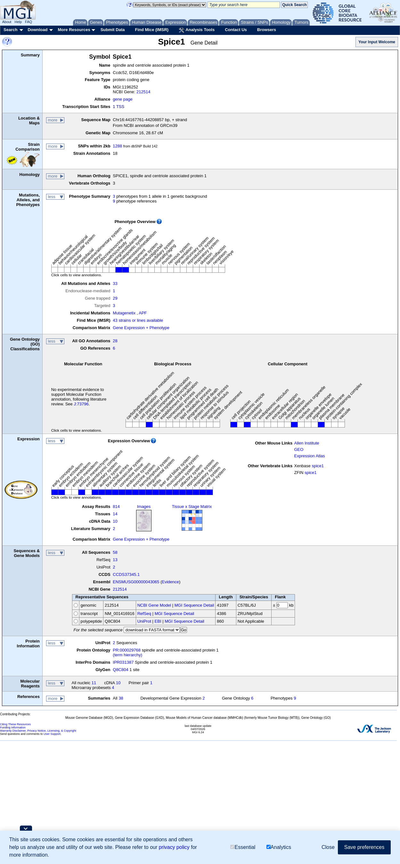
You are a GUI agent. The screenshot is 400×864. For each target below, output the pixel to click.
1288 (117, 146)
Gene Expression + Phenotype (141, 327)
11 (94, 682)
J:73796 (81, 404)
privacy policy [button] (174, 847)
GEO (298, 449)
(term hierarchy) (127, 654)
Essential (242, 847)
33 (115, 283)
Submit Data (113, 29)
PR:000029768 (127, 650)
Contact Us (236, 29)
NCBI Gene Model (154, 605)
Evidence (170, 581)
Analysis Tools (197, 30)
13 (115, 559)
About (7, 22)
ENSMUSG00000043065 (136, 581)
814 (116, 506)
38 (120, 698)
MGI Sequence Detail (194, 605)
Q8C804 (120, 669)
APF (143, 313)
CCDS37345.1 (126, 574)
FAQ (28, 22)
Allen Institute (306, 443)
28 (115, 340)
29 (115, 298)
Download (37, 29)
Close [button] (328, 847)
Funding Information (13, 727)
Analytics (278, 847)
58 (115, 552)
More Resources (74, 29)
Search (10, 29)
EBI (158, 621)
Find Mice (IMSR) (151, 29)
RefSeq (144, 613)
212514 (143, 91)
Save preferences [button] (364, 847)
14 (115, 513)
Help (18, 22)
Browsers (266, 29)
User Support (52, 733)
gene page (122, 99)
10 (115, 521)
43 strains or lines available (138, 320)
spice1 (318, 465)
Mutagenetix (124, 313)
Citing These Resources (15, 724)
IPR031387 (123, 662)
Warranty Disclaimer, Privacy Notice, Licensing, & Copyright (38, 730)
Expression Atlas (309, 455)
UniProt (144, 621)
